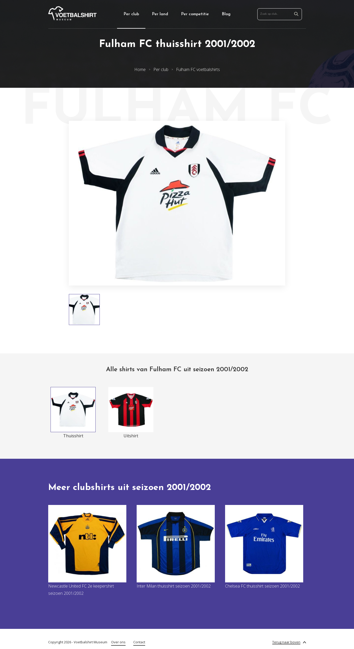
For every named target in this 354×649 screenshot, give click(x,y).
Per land (160, 14)
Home (140, 69)
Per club (131, 14)
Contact (139, 642)
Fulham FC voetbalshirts (198, 69)
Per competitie (195, 14)
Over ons (118, 642)
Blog (226, 14)
